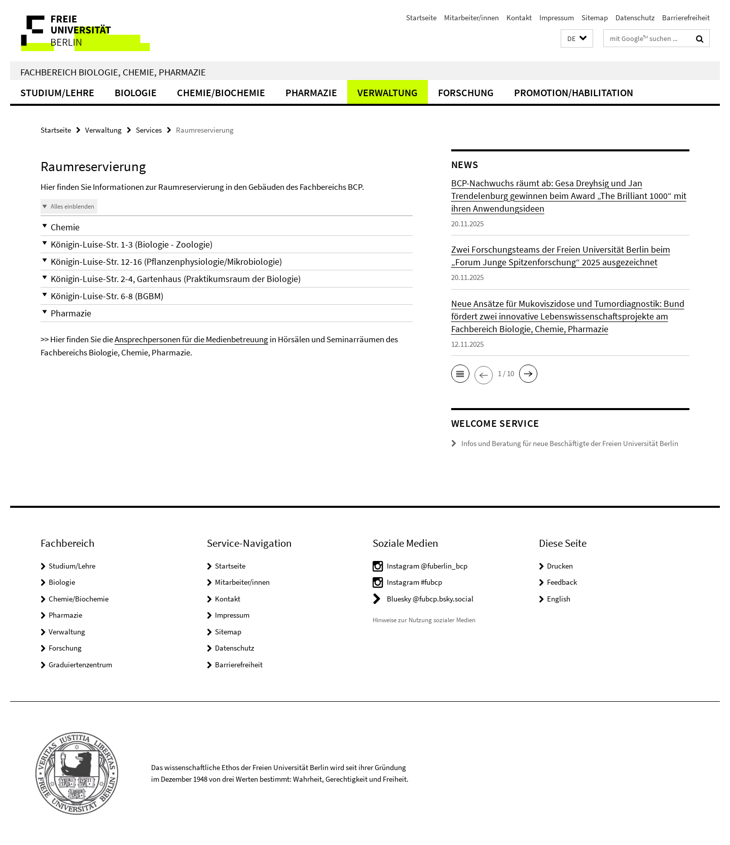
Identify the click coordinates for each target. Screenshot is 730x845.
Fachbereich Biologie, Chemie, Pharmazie (113, 72)
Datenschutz (634, 17)
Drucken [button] (560, 566)
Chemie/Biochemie (221, 92)
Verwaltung (387, 92)
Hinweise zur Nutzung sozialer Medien (424, 620)
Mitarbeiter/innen (471, 17)
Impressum (556, 17)
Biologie (136, 92)
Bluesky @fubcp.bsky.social (430, 598)
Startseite (421, 17)
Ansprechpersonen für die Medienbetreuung (191, 339)
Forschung (466, 92)
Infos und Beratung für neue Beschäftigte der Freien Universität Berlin (569, 443)
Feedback (562, 582)
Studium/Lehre (57, 92)
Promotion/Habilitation (573, 92)
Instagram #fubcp (414, 582)
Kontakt (519, 17)
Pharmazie (311, 92)
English (558, 598)
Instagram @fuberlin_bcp (427, 566)
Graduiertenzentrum (80, 664)
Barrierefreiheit (686, 17)
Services (149, 130)
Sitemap (594, 17)
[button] (577, 38)
